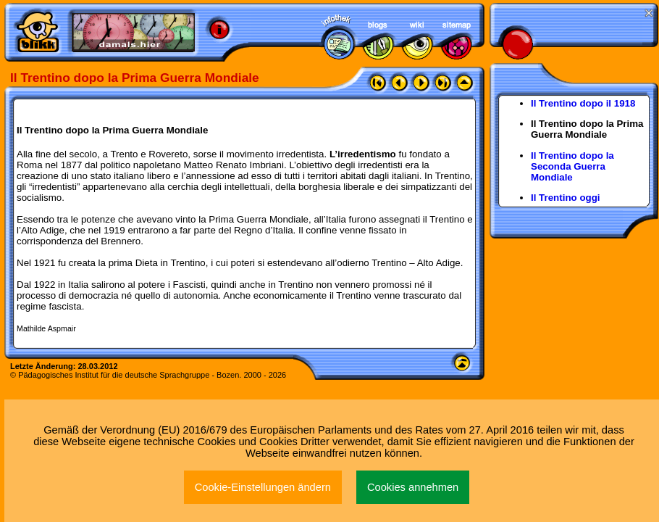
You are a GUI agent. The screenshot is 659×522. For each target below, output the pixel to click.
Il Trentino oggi (565, 197)
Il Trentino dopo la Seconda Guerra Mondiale (572, 166)
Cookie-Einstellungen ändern (263, 487)
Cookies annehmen (412, 487)
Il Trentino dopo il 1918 (583, 103)
